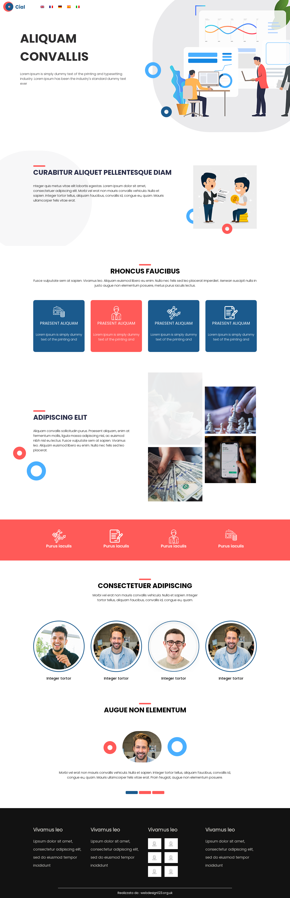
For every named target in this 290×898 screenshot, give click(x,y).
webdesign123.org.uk (157, 893)
